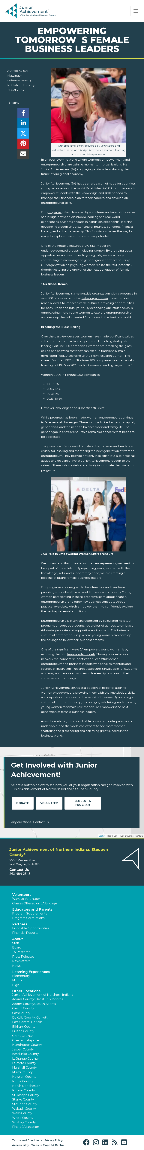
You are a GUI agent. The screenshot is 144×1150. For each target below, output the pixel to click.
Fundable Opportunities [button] (30, 928)
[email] (23, 155)
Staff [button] (15, 943)
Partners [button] (19, 924)
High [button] (15, 985)
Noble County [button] (22, 1081)
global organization (94, 298)
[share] (23, 114)
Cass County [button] (21, 1013)
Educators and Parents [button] (32, 909)
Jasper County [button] (23, 1049)
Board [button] (16, 947)
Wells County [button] (22, 1113)
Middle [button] (17, 980)
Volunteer (49, 803)
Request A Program (82, 803)
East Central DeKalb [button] (27, 1022)
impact (101, 245)
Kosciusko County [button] (25, 1054)
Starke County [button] (23, 1099)
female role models (81, 654)
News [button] (16, 966)
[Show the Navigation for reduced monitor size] (135, 11)
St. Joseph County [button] (25, 1095)
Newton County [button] (24, 1076)
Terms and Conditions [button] (27, 1140)
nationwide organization (93, 293)
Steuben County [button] (24, 1104)
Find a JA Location (25, 1127)
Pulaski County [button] (23, 1090)
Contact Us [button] (19, 869)
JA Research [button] (21, 952)
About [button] (17, 939)
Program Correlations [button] (28, 918)
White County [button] (22, 1118)
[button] (87, 1142)
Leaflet (102, 836)
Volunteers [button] (21, 894)
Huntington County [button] (27, 1045)
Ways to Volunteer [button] (26, 899)
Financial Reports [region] (25, 932)
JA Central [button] (57, 1144)
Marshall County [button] (24, 1067)
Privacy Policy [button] (53, 1140)
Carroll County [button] (23, 1008)
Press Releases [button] (23, 956)
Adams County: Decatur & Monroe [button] (37, 999)
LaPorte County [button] (24, 1063)
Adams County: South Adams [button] (34, 1004)
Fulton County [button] (23, 1031)
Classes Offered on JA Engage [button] (34, 903)
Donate (22, 803)
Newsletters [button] (21, 961)
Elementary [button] (21, 976)
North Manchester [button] (26, 1086)
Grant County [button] (22, 1036)
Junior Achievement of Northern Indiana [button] (42, 994)
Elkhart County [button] (23, 1026)
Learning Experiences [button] (31, 972)
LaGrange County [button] (25, 1058)
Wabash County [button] (24, 1108)
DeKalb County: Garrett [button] (30, 1017)
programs (54, 212)
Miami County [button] (22, 1072)
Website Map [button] (40, 1144)
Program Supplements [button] (29, 913)
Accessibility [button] (20, 1144)
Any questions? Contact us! (30, 822)
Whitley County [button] (24, 1122)
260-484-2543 (19, 873)
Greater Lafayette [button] (25, 1040)
